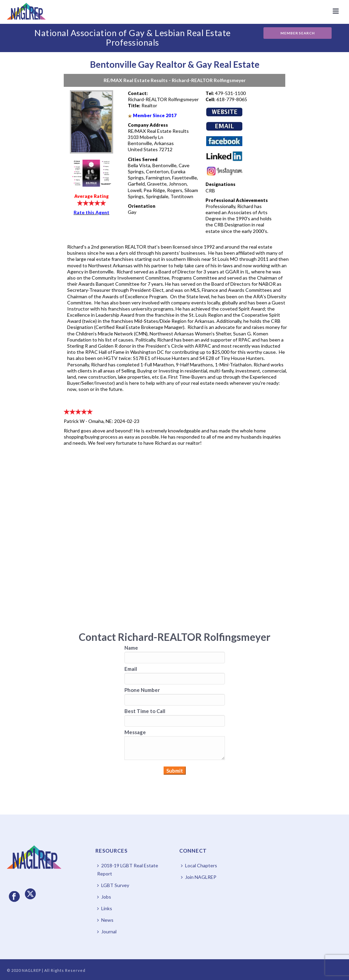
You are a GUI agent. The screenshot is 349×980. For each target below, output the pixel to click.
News (105, 920)
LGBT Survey (113, 885)
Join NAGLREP (198, 877)
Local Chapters (199, 865)
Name (131, 648)
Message (135, 732)
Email (130, 669)
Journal (107, 931)
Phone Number (142, 690)
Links (104, 908)
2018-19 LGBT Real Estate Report (127, 869)
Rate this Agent (91, 212)
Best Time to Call (144, 711)
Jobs (104, 897)
